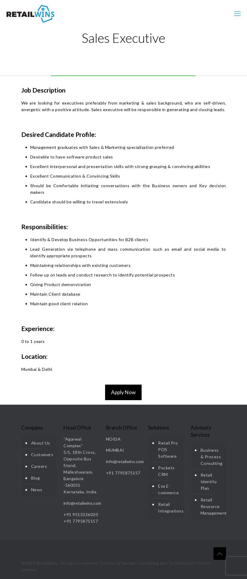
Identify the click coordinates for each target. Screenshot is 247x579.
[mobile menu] (237, 13)
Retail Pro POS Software (168, 449)
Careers (39, 466)
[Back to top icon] (219, 553)
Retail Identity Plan (209, 481)
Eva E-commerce (168, 489)
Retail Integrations (169, 507)
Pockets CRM (166, 471)
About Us (40, 442)
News (37, 489)
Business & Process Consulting (212, 457)
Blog (35, 477)
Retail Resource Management (212, 506)
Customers (42, 454)
